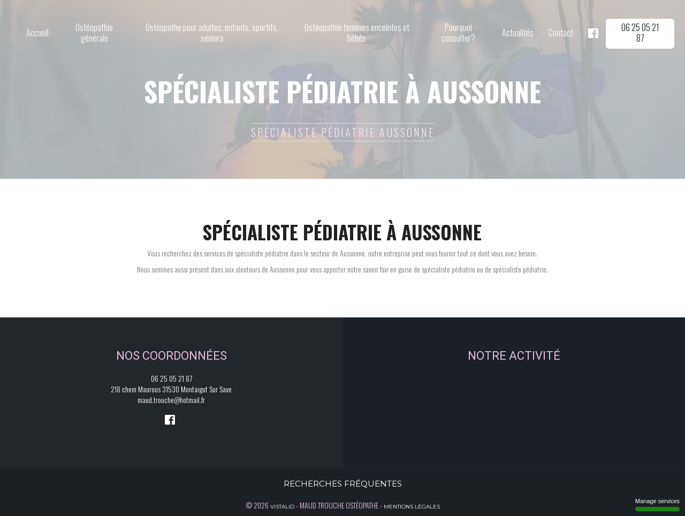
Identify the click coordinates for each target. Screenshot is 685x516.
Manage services (657, 504)
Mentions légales (412, 506)
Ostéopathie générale (94, 32)
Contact (561, 32)
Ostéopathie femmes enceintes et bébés (357, 32)
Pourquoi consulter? (458, 32)
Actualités (518, 32)
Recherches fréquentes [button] (343, 484)
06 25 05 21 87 (640, 32)
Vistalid (282, 506)
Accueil (37, 32)
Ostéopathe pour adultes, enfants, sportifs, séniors (212, 32)
